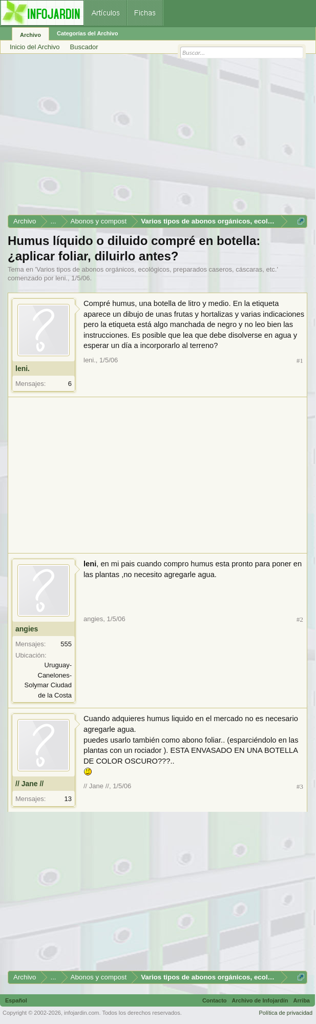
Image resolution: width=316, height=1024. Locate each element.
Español (16, 1000)
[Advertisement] (157, 138)
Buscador (84, 47)
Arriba (301, 1000)
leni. (61, 278)
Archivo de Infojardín (260, 1000)
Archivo (30, 35)
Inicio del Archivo (35, 47)
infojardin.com (81, 1013)
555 (66, 644)
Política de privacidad (285, 1013)
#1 (300, 360)
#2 (300, 619)
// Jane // (29, 784)
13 (68, 799)
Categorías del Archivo (87, 33)
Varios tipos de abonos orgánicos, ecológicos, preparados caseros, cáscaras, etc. (156, 269)
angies (26, 629)
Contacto (214, 1000)
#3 (300, 786)
